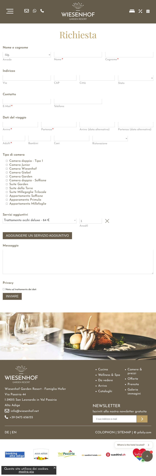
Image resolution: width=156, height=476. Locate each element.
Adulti (7, 143)
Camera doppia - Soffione (27, 180)
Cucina (103, 374)
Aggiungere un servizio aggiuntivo (37, 235)
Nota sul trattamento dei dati (20, 294)
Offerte (133, 383)
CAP (57, 83)
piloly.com (144, 437)
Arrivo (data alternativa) (95, 129)
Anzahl (84, 225)
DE (7, 437)
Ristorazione (99, 143)
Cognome (112, 60)
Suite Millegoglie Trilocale (27, 192)
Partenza (47, 130)
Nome (58, 60)
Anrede (7, 59)
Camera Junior (19, 165)
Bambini (33, 143)
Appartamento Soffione (26, 196)
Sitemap (124, 437)
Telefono (59, 106)
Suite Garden (18, 184)
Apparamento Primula (25, 199)
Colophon (105, 437)
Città (83, 83)
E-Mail (8, 106)
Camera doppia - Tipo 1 (26, 161)
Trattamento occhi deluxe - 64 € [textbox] (27, 220)
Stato (121, 83)
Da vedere (105, 385)
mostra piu (26, 471)
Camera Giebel (20, 172)
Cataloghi (105, 396)
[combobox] (39, 220)
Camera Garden (20, 176)
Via (5, 83)
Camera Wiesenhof (23, 168)
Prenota (133, 389)
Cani (57, 143)
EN (14, 437)
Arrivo (7, 130)
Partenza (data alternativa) (134, 129)
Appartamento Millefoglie (27, 203)
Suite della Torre (21, 188)
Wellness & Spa (109, 379)
